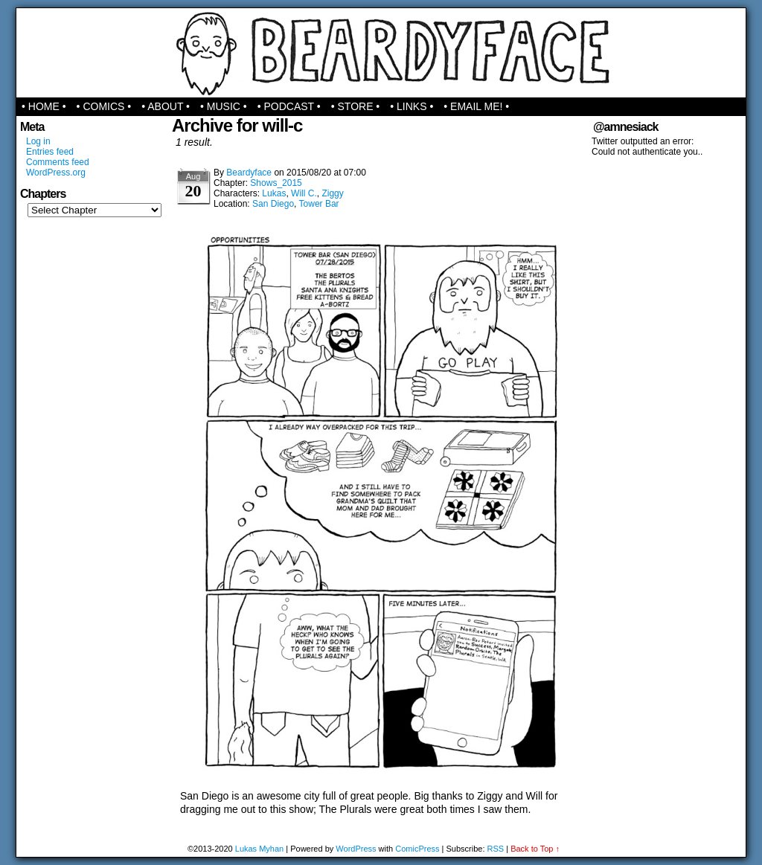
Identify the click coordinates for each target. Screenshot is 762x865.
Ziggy (332, 193)
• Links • (411, 106)
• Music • (223, 106)
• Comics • (104, 106)
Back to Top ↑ (535, 848)
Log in (38, 141)
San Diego (273, 204)
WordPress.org (56, 172)
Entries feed (50, 152)
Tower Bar (319, 204)
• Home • (44, 106)
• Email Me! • (476, 106)
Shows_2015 (275, 183)
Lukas (274, 193)
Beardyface (381, 52)
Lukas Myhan (259, 848)
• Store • (355, 106)
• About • (165, 106)
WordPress (356, 848)
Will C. (304, 193)
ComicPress (417, 848)
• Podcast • (289, 106)
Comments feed (57, 162)
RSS (496, 848)
